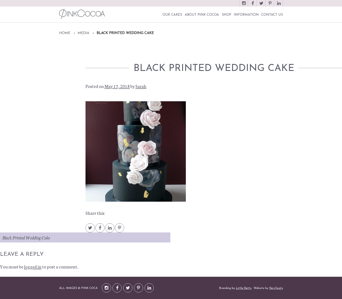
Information (246, 15)
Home (64, 33)
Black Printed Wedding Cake (26, 237)
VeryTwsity (276, 288)
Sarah (140, 86)
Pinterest (138, 288)
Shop (226, 15)
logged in (32, 266)
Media (83, 33)
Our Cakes (172, 15)
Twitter (128, 288)
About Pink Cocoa (202, 15)
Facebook (117, 288)
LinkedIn (149, 288)
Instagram (106, 288)
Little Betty (243, 288)
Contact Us (272, 15)
